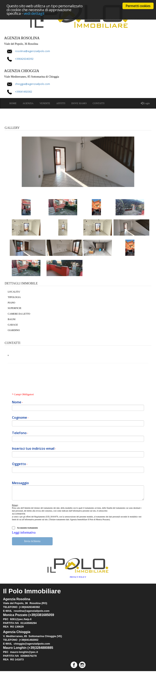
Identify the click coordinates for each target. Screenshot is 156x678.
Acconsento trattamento (27, 528)
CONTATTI (98, 103)
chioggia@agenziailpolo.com (32, 84)
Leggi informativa (24, 532)
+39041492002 (23, 92)
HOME (12, 103)
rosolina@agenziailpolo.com (32, 51)
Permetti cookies (138, 6)
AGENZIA (28, 103)
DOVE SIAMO (79, 103)
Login (145, 103)
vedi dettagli (34, 13)
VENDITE (45, 103)
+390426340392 (24, 59)
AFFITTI (60, 103)
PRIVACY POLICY (78, 577)
